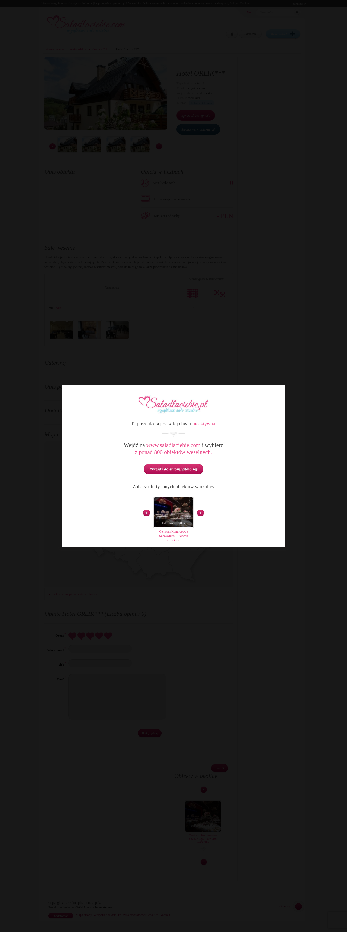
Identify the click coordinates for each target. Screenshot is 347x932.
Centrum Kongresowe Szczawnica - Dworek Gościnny (173, 536)
